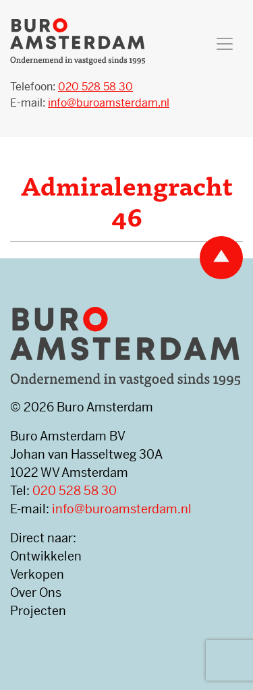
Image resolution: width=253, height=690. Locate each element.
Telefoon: (71, 87)
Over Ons (35, 592)
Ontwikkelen (46, 556)
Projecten (38, 611)
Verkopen (37, 574)
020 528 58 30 (74, 490)
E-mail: (89, 103)
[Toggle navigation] (224, 44)
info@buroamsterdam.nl (122, 509)
